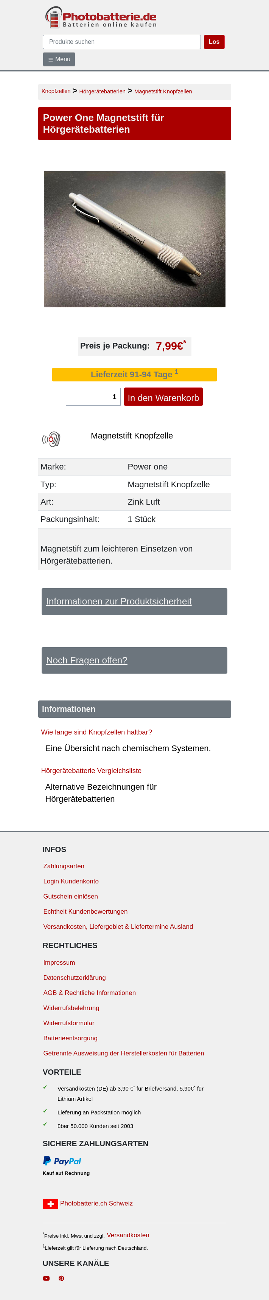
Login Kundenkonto (71, 881)
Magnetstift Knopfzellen (163, 91)
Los (214, 42)
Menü (59, 59)
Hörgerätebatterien (102, 91)
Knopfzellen (56, 91)
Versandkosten (128, 1235)
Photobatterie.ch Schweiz (88, 1204)
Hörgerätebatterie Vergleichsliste (91, 771)
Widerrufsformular (68, 1023)
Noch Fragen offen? (87, 660)
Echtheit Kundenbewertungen (85, 911)
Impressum (59, 962)
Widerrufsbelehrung (71, 1008)
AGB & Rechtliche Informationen (89, 992)
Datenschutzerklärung (74, 977)
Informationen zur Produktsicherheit (119, 601)
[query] (122, 42)
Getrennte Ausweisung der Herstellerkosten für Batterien (123, 1053)
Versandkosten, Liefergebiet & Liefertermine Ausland (118, 926)
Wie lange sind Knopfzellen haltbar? (96, 732)
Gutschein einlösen (70, 896)
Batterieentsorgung (70, 1038)
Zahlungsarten (63, 866)
